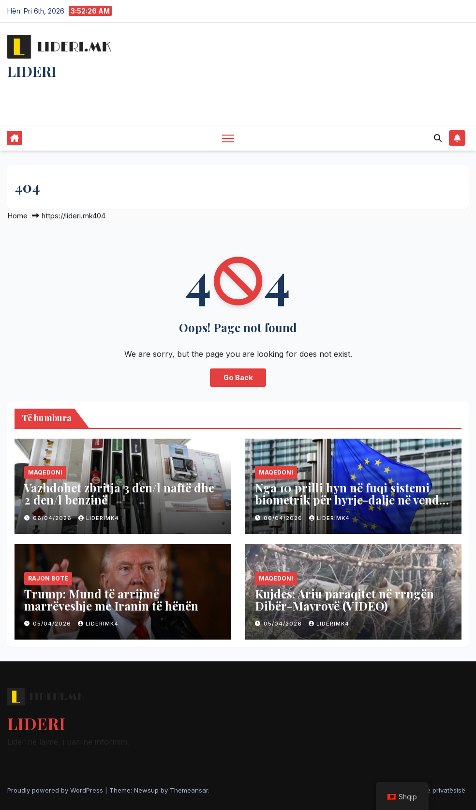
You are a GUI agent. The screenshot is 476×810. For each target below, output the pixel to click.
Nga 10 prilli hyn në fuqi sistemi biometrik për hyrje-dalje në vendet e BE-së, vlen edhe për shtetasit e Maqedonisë (352, 506)
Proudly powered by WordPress (56, 790)
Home (17, 215)
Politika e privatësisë (434, 790)
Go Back (238, 377)
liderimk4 (98, 518)
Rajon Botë (48, 578)
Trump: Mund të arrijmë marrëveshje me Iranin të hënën (111, 599)
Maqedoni (45, 472)
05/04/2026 (53, 623)
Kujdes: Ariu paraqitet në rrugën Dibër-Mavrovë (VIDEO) (344, 599)
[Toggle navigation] (228, 137)
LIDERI (32, 71)
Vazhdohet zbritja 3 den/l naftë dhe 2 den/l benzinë (119, 493)
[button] (438, 138)
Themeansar (189, 790)
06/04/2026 (53, 518)
